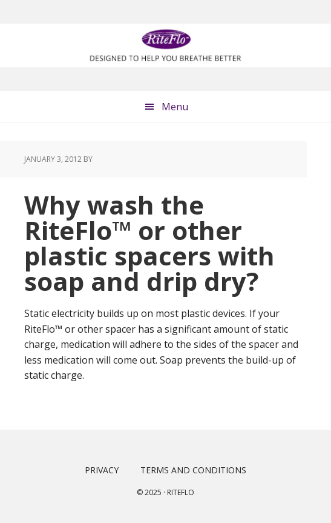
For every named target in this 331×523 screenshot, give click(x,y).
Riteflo (180, 492)
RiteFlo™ (165, 45)
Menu (175, 106)
